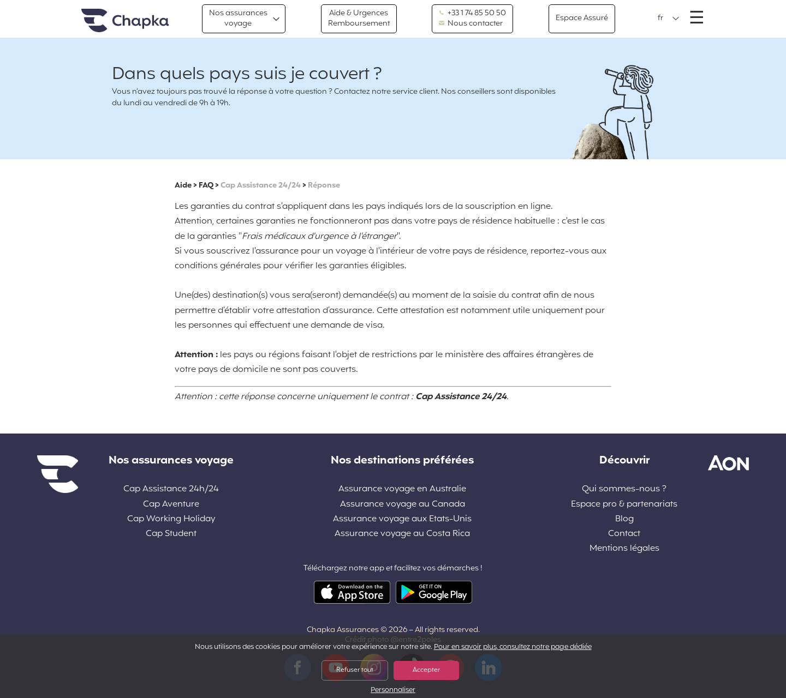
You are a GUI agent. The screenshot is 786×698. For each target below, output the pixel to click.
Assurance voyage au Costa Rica (402, 534)
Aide (183, 185)
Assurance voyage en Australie (402, 489)
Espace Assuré (582, 18)
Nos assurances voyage (238, 18)
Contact (624, 534)
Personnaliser (393, 690)
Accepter (426, 670)
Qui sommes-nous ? (624, 489)
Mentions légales (624, 549)
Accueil (125, 21)
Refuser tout (354, 670)
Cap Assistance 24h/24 (171, 489)
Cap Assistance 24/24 (261, 185)
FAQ (206, 185)
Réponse (324, 185)
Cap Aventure (171, 504)
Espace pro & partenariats (624, 504)
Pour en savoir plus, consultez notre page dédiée (513, 647)
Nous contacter (471, 24)
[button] (668, 18)
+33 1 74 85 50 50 (472, 14)
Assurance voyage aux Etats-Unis (402, 519)
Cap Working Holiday (171, 519)
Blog (624, 519)
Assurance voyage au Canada (402, 504)
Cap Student (171, 534)
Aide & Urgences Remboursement (359, 18)
